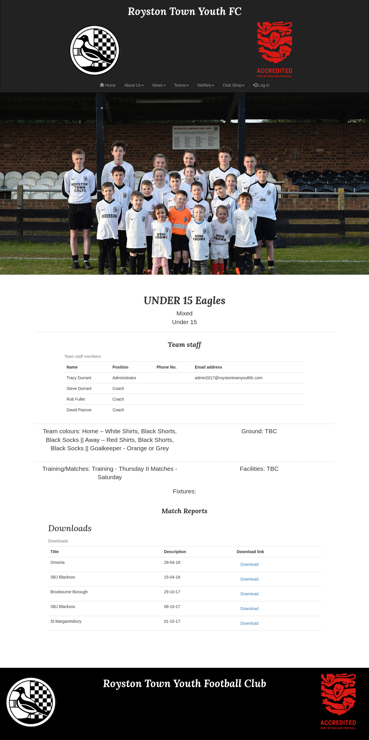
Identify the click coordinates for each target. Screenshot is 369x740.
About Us (134, 85)
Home (108, 85)
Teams (181, 85)
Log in (261, 85)
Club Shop (233, 85)
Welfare (205, 85)
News (159, 85)
